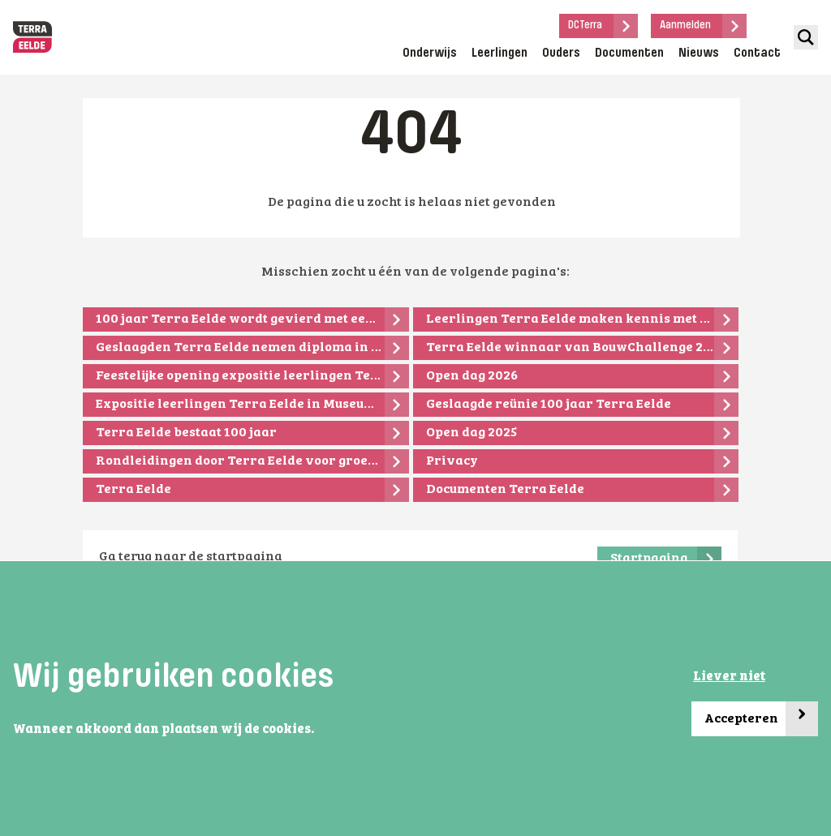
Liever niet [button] (729, 677)
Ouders (561, 53)
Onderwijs (430, 53)
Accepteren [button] (761, 718)
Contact (757, 53)
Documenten (629, 53)
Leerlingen (499, 53)
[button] (318, 730)
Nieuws (698, 53)
